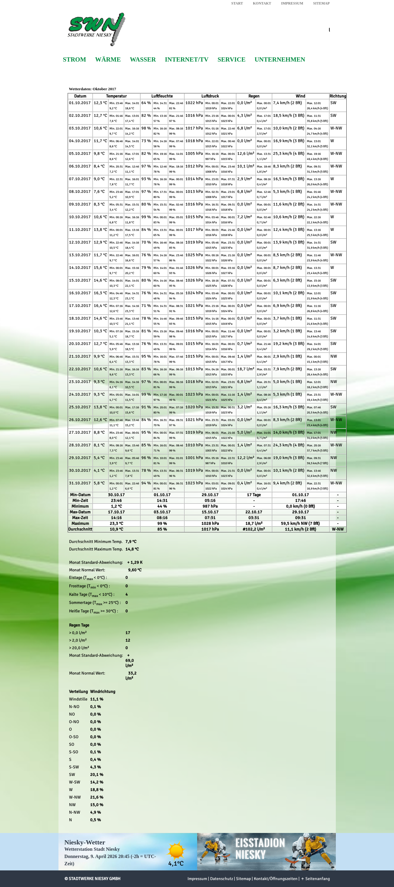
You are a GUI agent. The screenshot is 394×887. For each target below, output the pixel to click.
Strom (74, 59)
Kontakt (262, 3)
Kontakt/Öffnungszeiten (276, 878)
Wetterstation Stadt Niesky (92, 849)
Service (232, 59)
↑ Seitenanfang (315, 878)
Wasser (143, 59)
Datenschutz (221, 878)
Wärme (108, 59)
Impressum (292, 3)
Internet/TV (187, 59)
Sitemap (321, 3)
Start (237, 3)
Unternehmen (279, 59)
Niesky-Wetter (85, 842)
